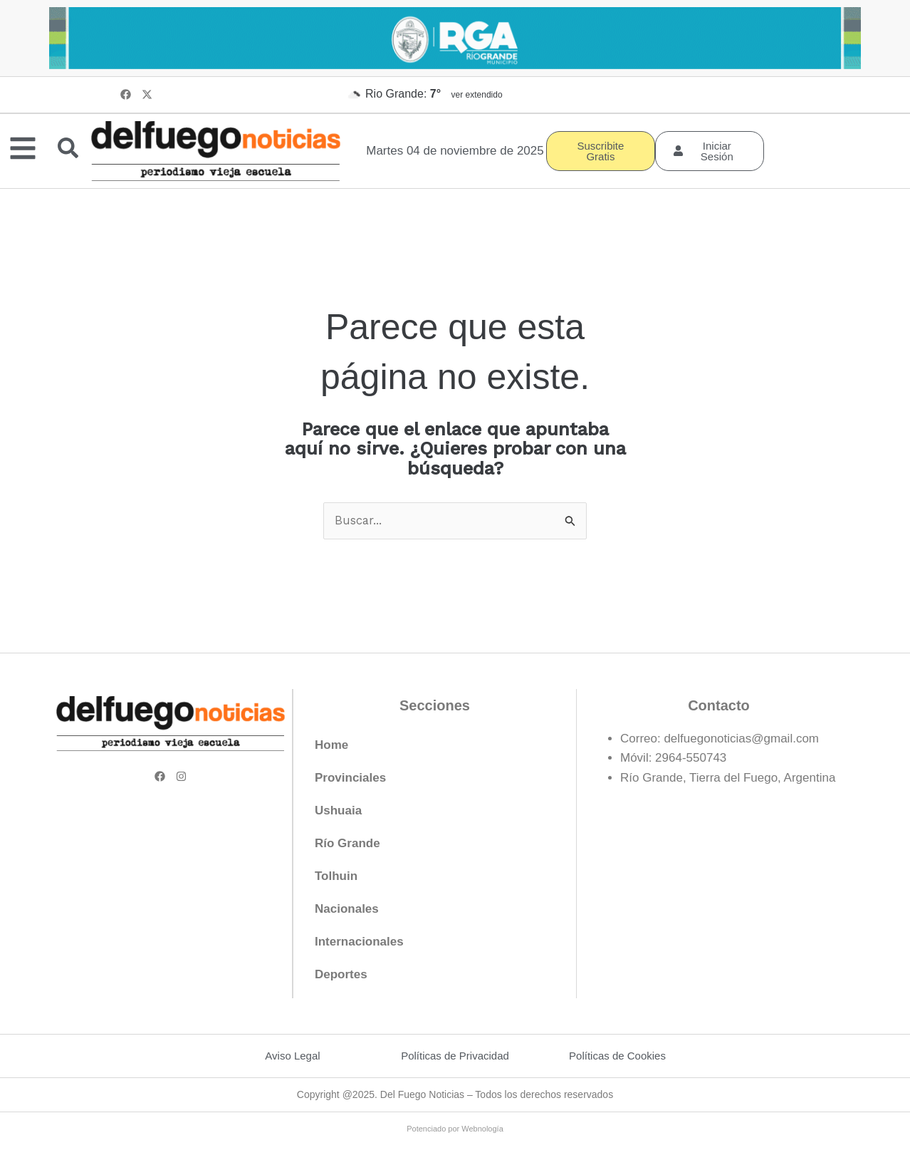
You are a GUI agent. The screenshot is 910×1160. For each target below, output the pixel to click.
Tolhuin (336, 877)
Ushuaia (338, 811)
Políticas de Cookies (617, 1056)
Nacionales (347, 909)
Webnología (482, 1128)
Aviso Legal (292, 1056)
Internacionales (359, 942)
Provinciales (350, 778)
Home (331, 745)
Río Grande (347, 844)
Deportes (341, 975)
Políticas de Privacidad (455, 1056)
